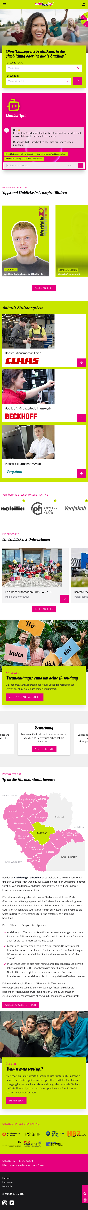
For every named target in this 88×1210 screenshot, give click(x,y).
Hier (4, 1165)
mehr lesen (16, 1100)
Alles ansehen (44, 287)
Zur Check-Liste (44, 749)
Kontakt (6, 1178)
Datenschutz (8, 1186)
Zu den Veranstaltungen (24, 697)
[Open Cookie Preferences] (85, 1200)
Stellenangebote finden (20, 1004)
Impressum (7, 1182)
